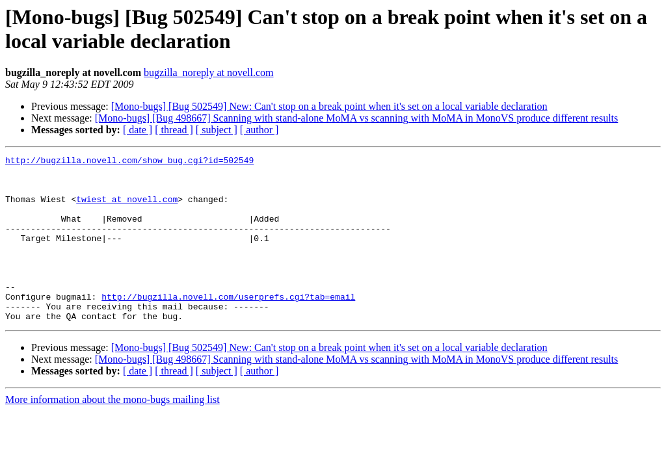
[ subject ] (216, 129)
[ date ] (137, 129)
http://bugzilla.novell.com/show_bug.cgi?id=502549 (129, 162)
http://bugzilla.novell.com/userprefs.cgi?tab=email (228, 326)
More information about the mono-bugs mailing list (112, 432)
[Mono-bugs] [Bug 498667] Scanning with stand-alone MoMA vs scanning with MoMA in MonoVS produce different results (357, 118)
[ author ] (259, 129)
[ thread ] (174, 129)
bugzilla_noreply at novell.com (209, 72)
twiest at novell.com (127, 208)
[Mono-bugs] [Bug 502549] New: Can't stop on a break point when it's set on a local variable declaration (329, 106)
